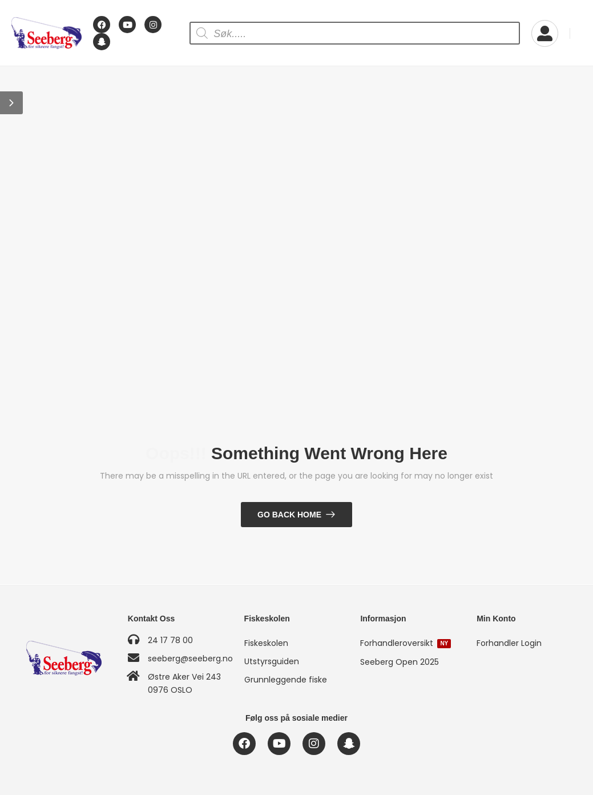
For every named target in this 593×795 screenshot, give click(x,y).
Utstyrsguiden (271, 661)
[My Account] (544, 33)
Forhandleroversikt (405, 643)
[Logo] (46, 33)
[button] (11, 102)
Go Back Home (289, 514)
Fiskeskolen (266, 643)
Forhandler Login (509, 643)
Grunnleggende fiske (285, 679)
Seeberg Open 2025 (399, 662)
